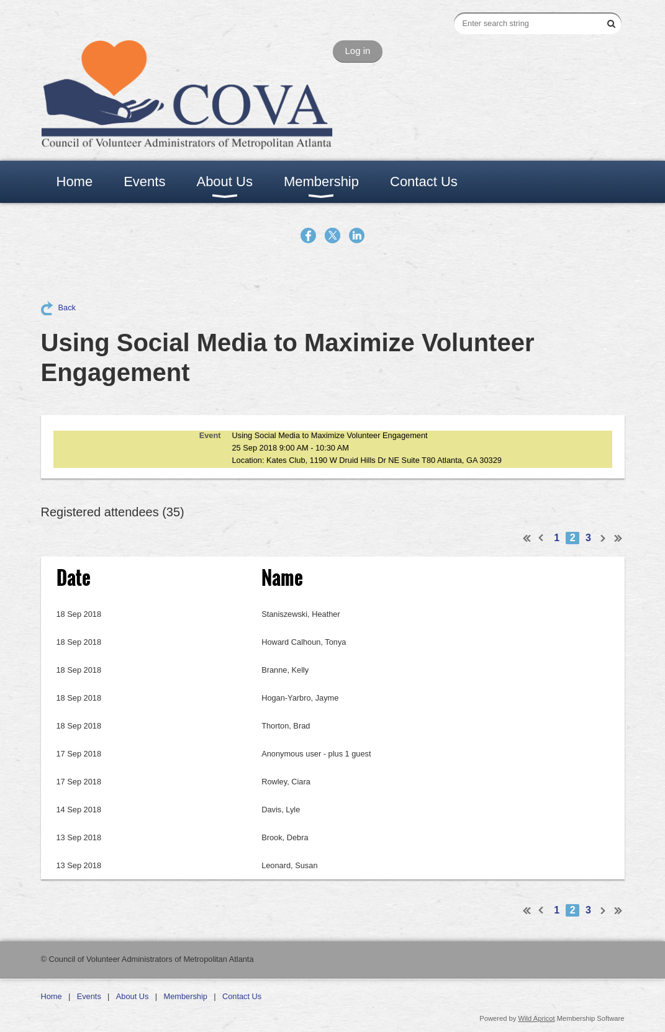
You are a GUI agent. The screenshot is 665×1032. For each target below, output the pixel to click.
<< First (527, 538)
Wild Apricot (536, 1018)
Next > (603, 538)
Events (89, 996)
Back (67, 307)
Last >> (618, 538)
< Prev (541, 538)
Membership (185, 996)
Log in (358, 50)
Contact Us (241, 996)
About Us (132, 996)
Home (51, 996)
